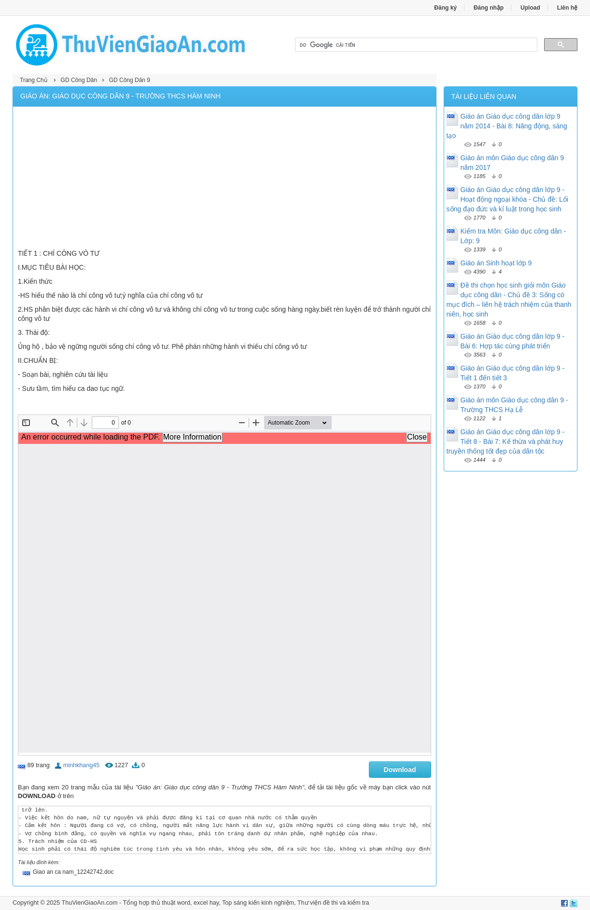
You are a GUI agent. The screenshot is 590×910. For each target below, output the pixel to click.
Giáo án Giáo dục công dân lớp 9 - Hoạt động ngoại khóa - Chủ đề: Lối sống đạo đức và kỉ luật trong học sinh (507, 199)
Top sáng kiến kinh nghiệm (258, 902)
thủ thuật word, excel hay (185, 902)
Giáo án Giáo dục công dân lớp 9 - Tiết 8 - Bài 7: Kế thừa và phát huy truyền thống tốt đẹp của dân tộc (506, 441)
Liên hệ (567, 7)
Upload (530, 7)
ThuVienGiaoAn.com (89, 902)
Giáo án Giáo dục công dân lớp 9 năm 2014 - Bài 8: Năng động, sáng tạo (507, 125)
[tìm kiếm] (415, 45)
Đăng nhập (489, 7)
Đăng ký (445, 7)
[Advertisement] (224, 179)
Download (400, 769)
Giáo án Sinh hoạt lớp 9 (496, 263)
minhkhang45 (81, 765)
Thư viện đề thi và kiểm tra (333, 902)
